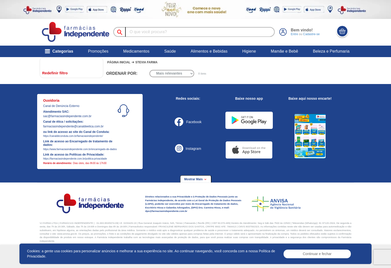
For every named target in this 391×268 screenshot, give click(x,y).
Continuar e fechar (317, 254)
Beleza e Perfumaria (331, 51)
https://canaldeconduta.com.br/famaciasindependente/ (73, 136)
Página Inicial (118, 62)
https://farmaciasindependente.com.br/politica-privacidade (75, 158)
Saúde (170, 51)
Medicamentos (136, 51)
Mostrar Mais (195, 179)
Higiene (249, 51)
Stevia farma (146, 62)
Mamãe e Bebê (284, 51)
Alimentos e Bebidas (209, 51)
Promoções (98, 51)
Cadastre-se (311, 34)
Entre (294, 34)
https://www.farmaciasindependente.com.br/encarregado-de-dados (80, 149)
